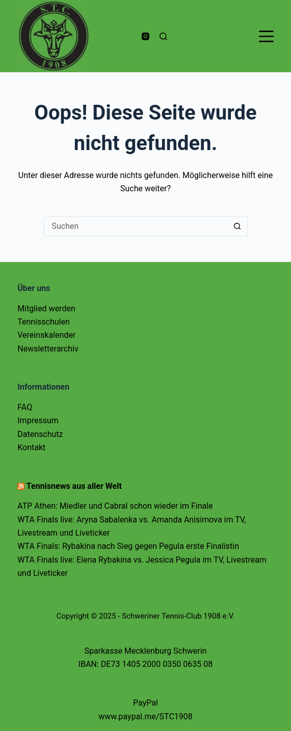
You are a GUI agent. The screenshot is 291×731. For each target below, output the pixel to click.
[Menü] (266, 36)
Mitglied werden (46, 308)
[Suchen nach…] (135, 226)
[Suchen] (163, 36)
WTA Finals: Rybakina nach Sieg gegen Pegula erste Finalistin (128, 546)
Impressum (38, 420)
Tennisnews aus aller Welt (74, 486)
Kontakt (31, 447)
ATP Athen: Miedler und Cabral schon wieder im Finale (115, 506)
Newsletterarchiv (47, 349)
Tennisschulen (43, 322)
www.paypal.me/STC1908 (145, 716)
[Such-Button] (237, 226)
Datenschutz (40, 434)
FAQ (24, 407)
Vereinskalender (46, 335)
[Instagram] (145, 36)
